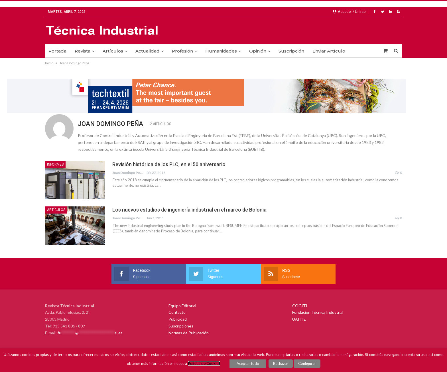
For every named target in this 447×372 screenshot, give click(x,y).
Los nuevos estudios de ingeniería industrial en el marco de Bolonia (189, 210)
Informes (55, 164)
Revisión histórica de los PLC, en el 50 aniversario (168, 164)
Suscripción (291, 51)
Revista (82, 51)
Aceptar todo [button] (248, 363)
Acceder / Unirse (349, 11)
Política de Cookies (204, 363)
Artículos (113, 51)
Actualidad (147, 51)
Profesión (182, 51)
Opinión (257, 51)
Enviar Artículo (328, 51)
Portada (57, 51)
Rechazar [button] (280, 363)
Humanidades (221, 51)
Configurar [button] (307, 363)
